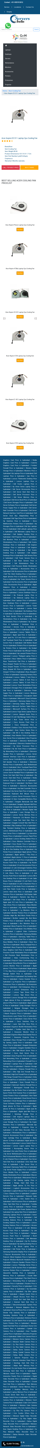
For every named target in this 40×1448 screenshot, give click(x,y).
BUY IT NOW (29, 167)
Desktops (8, 54)
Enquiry (9, 12)
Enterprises (9, 80)
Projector (8, 84)
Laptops (8, 50)
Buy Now (20, 229)
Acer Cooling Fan (15, 91)
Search (36, 29)
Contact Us (30, 7)
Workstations (9, 63)
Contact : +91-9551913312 (13, 2)
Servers (7, 58)
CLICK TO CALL (11, 1444)
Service (6, 7)
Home (5, 91)
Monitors (8, 67)
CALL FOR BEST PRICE (11, 167)
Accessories (9, 71)
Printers (7, 76)
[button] (4, 318)
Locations (17, 7)
